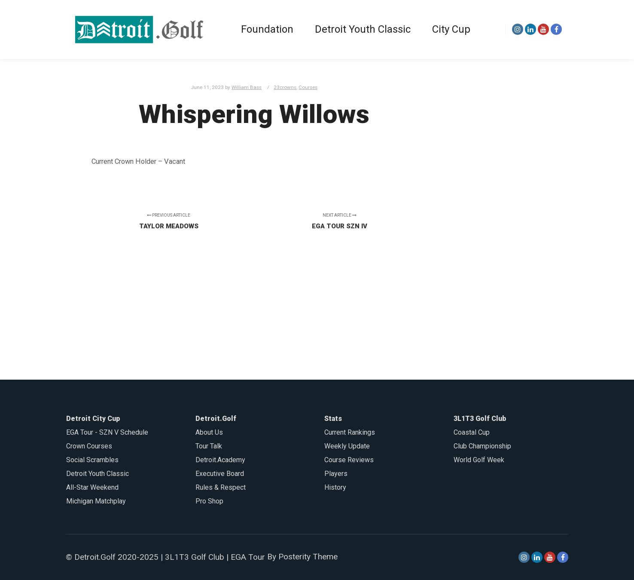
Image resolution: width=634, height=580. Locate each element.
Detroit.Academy (220, 460)
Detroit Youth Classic (97, 474)
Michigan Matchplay (96, 501)
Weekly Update (347, 446)
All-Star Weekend (92, 487)
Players (335, 474)
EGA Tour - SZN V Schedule (107, 432)
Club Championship (482, 446)
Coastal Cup (472, 432)
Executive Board (219, 474)
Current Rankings (349, 432)
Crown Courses (89, 446)
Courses (308, 87)
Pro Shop (209, 501)
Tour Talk (208, 446)
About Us (209, 432)
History (335, 487)
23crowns (285, 87)
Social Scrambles (92, 460)
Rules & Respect (220, 487)
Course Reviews (349, 460)
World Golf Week (479, 460)
